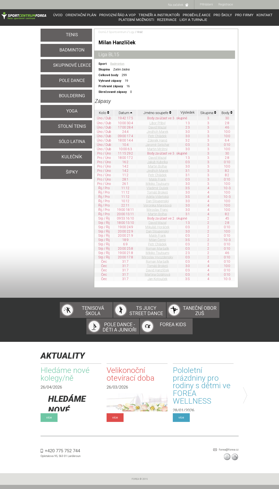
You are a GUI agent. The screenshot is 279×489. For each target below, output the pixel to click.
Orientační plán (80, 15)
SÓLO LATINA (72, 141)
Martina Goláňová (157, 274)
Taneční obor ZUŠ (200, 310)
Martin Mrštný (157, 149)
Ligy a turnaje (193, 20)
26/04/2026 (51, 387)
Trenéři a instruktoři (159, 15)
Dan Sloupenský (157, 201)
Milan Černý (157, 240)
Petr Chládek (157, 136)
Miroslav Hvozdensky (157, 257)
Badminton (72, 50)
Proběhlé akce (197, 15)
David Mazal (157, 127)
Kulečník (71, 156)
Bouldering (72, 95)
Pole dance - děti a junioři (120, 327)
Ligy (131, 32)
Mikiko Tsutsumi (157, 184)
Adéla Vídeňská (157, 197)
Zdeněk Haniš (157, 140)
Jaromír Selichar (157, 145)
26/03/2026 (117, 387)
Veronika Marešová (157, 205)
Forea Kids (173, 324)
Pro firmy (244, 15)
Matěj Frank (157, 179)
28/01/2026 (183, 410)
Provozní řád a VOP (117, 15)
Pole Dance (72, 80)
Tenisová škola (93, 310)
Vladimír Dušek (157, 188)
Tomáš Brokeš (157, 192)
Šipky (72, 172)
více (49, 417)
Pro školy (222, 15)
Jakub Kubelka (157, 162)
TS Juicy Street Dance (146, 310)
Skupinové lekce (72, 65)
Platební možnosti (136, 20)
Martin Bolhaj (157, 166)
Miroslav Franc (157, 210)
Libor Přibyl (157, 123)
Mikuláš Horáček (157, 227)
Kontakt (264, 15)
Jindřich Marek (157, 132)
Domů (102, 32)
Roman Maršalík (157, 248)
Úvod (58, 15)
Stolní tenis (72, 126)
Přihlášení (206, 4)
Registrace (225, 4)
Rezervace (167, 20)
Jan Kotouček (157, 279)
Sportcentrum (118, 32)
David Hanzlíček (157, 270)
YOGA (72, 111)
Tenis (72, 34)
